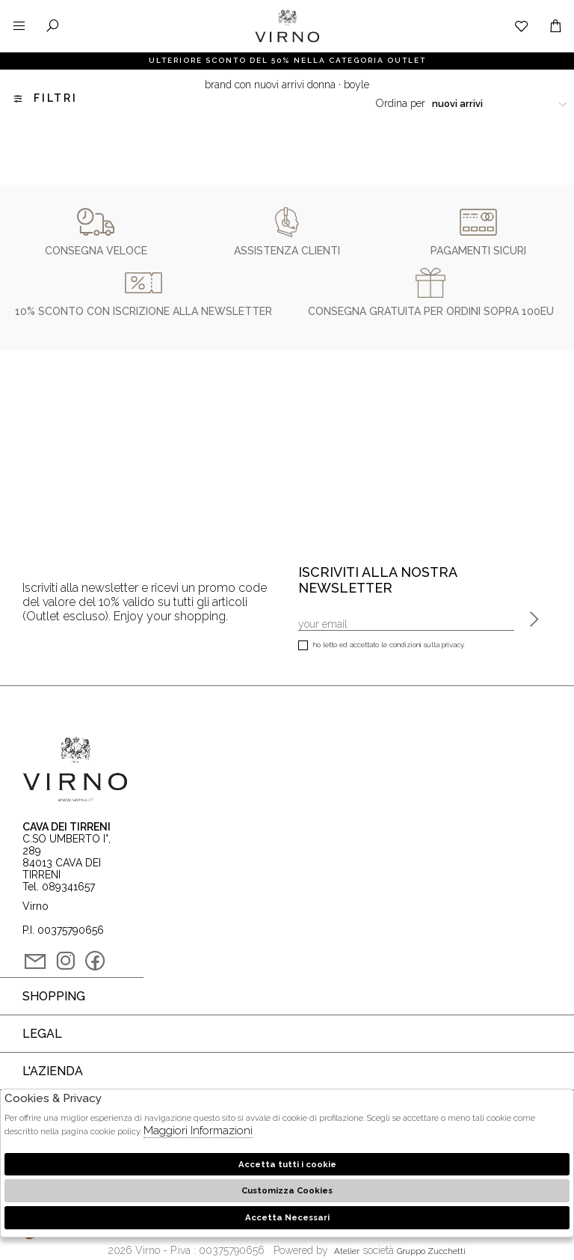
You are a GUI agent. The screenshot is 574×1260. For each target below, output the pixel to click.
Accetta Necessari (287, 1217)
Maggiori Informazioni (198, 1130)
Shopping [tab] (53, 996)
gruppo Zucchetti (431, 1251)
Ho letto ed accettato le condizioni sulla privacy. (381, 646)
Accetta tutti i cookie (287, 1164)
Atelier (346, 1251)
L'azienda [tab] (52, 1071)
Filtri (44, 98)
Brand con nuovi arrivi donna (270, 85)
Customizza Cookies (287, 1190)
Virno (287, 41)
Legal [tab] (42, 1034)
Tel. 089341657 (58, 887)
